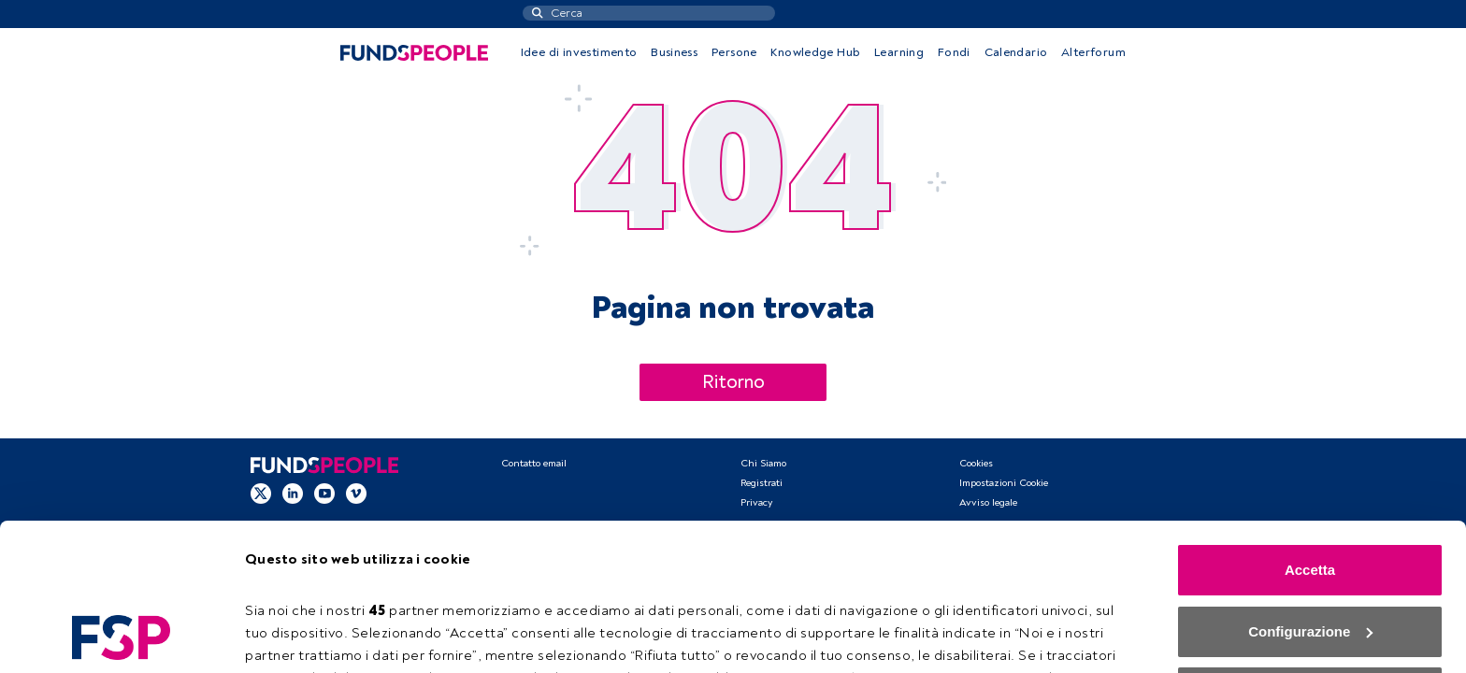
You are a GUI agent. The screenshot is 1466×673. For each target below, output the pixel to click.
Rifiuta (1310, 555)
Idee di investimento (579, 52)
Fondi (954, 52)
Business (674, 52)
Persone (734, 52)
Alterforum (1093, 52)
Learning (899, 52)
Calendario (1016, 52)
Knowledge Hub (815, 52)
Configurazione (298, 636)
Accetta (1310, 432)
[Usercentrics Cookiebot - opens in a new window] (121, 637)
